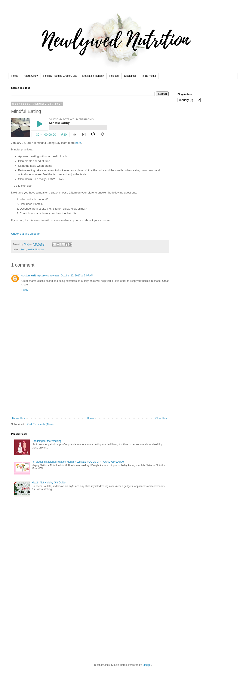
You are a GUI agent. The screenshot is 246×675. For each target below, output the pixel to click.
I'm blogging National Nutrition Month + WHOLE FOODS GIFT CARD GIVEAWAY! (78, 461)
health (30, 249)
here (78, 142)
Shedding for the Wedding (47, 441)
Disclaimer (130, 75)
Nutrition (39, 249)
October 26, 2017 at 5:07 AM (77, 275)
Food (23, 249)
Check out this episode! (25, 233)
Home (14, 75)
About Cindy (31, 75)
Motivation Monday (93, 75)
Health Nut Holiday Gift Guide (48, 482)
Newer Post (18, 418)
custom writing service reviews (40, 275)
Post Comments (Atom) (40, 424)
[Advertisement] (90, 384)
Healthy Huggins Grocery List (60, 75)
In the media (149, 75)
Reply (24, 289)
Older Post (161, 418)
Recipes (114, 75)
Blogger (146, 664)
